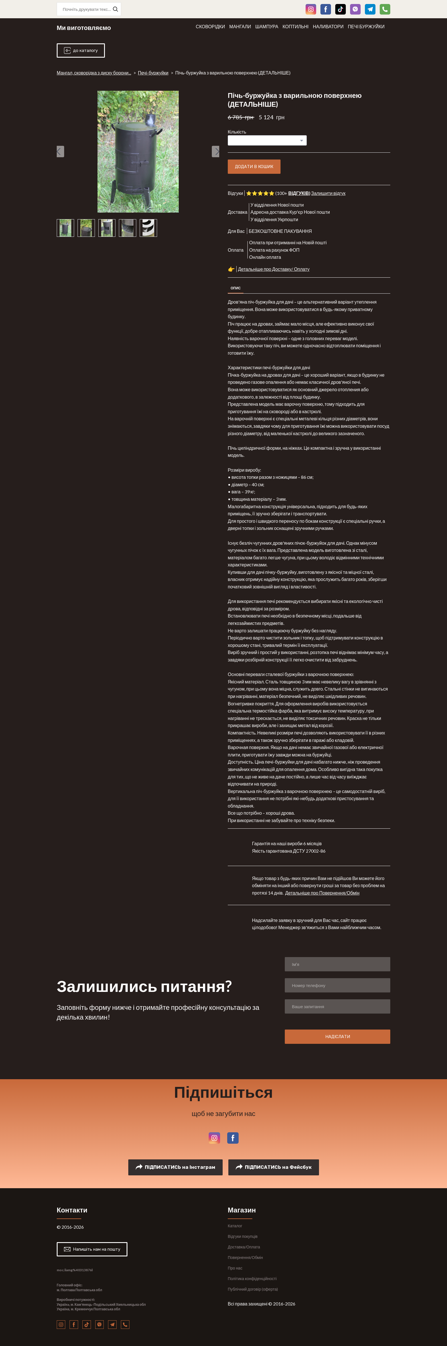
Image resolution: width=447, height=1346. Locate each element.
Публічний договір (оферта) (253, 1289)
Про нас (235, 1268)
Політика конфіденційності (252, 1278)
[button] (115, 9)
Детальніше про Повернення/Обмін (322, 892)
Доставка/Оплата (244, 1246)
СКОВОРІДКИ (210, 26)
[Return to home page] (84, 26)
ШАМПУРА (267, 26)
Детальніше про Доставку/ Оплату (274, 269)
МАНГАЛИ (240, 26)
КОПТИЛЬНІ (295, 26)
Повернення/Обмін (245, 1257)
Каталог (235, 1225)
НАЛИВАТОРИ (328, 26)
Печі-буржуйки (153, 72)
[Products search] (89, 9)
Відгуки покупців (242, 1236)
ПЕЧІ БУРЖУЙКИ (366, 26)
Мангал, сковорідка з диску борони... (94, 72)
